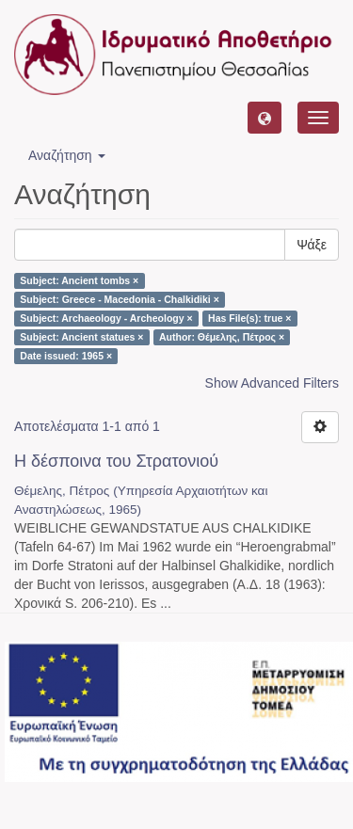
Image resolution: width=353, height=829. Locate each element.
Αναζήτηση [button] (66, 155)
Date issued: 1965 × (66, 355)
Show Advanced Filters (272, 383)
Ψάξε (312, 244)
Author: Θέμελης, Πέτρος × (221, 337)
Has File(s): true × (249, 318)
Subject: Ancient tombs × (79, 280)
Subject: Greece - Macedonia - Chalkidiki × (119, 299)
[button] (264, 118)
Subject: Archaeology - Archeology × (106, 318)
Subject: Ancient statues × (81, 337)
